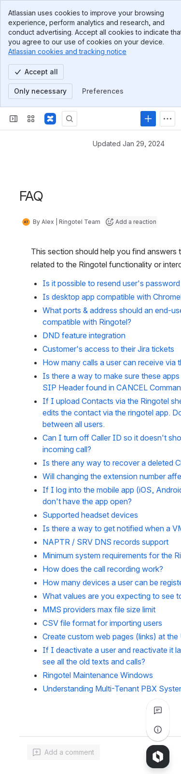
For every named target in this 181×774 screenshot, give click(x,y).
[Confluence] (50, 118)
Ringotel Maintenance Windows (97, 675)
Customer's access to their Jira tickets (108, 349)
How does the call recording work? (102, 569)
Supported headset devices (90, 515)
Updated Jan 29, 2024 (129, 143)
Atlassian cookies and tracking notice (67, 51)
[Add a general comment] (63, 752)
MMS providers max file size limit (98, 609)
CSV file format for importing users (102, 623)
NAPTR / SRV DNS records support (105, 542)
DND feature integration (83, 335)
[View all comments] (158, 710)
